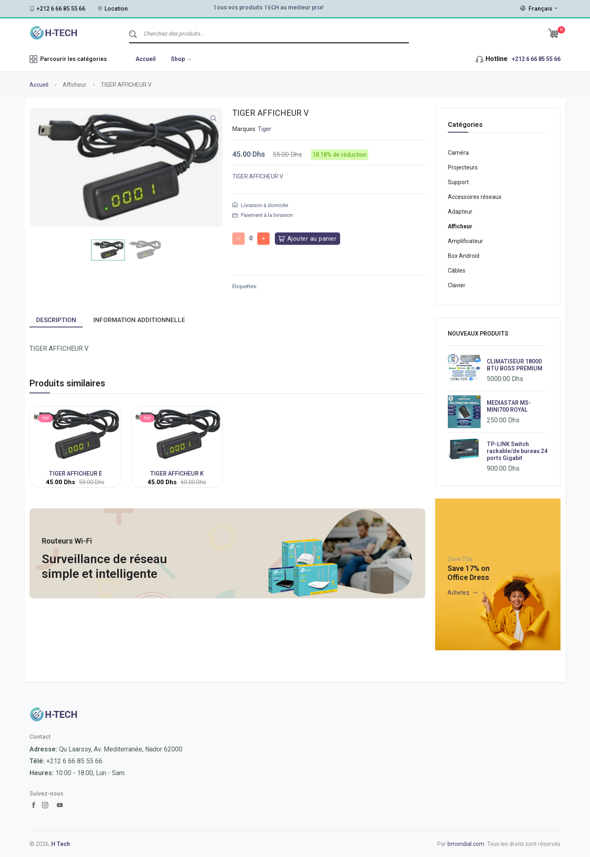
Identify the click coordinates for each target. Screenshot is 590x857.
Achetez (462, 592)
